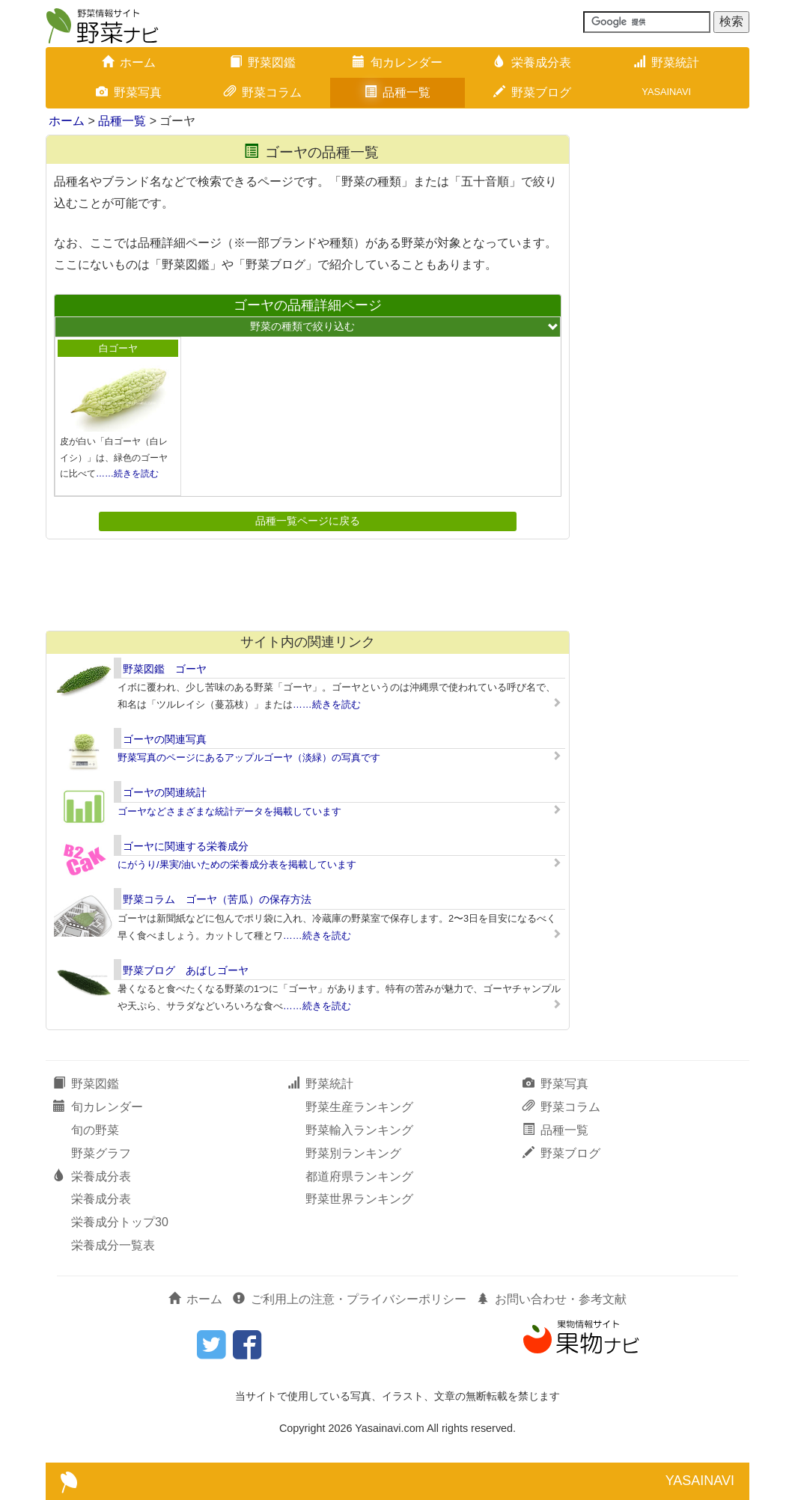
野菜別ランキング (353, 1153)
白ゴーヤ (118, 348)
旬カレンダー (397, 62)
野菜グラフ (101, 1153)
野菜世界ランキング (359, 1199)
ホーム (129, 62)
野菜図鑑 (263, 62)
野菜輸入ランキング (359, 1130)
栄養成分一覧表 (113, 1245)
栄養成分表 (532, 62)
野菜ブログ (532, 92)
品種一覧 (397, 92)
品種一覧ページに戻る (307, 521)
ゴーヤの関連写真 (165, 739)
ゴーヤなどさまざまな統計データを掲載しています (229, 811)
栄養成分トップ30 (119, 1222)
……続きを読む (127, 473)
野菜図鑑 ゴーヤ (165, 669)
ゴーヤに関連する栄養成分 (186, 846)
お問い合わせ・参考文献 (552, 1299)
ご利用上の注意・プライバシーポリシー (349, 1299)
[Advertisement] (307, 584)
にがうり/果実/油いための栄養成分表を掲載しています (237, 864)
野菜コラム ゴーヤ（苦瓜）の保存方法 (217, 899)
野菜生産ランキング (359, 1106)
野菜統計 (666, 62)
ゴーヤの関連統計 (165, 792)
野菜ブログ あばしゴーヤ (186, 970)
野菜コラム (263, 92)
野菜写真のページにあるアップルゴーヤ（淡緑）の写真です (249, 757)
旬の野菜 (95, 1130)
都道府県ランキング (359, 1176)
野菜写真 (129, 92)
